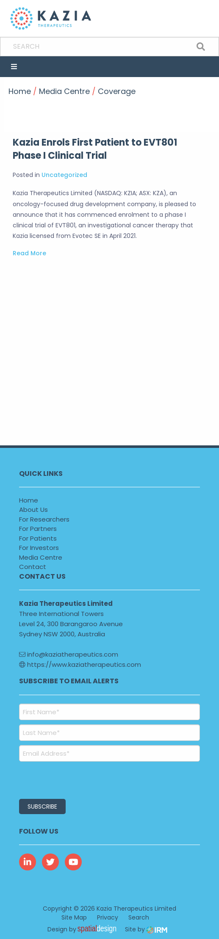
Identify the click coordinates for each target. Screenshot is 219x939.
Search (138, 917)
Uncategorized (64, 175)
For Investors (39, 547)
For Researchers (44, 519)
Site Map (74, 917)
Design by (84, 929)
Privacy (107, 917)
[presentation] (70, 779)
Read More (29, 253)
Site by (146, 929)
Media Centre (40, 557)
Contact (32, 566)
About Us (33, 509)
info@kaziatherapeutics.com (68, 654)
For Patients (38, 538)
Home (28, 500)
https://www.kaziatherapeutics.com (80, 664)
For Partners (38, 528)
